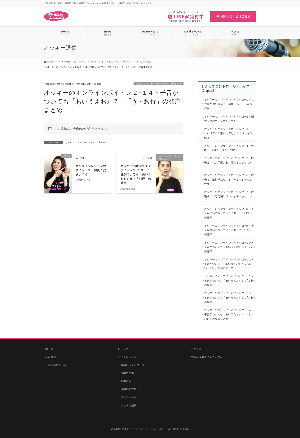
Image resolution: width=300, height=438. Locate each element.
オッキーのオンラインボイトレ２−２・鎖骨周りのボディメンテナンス (229, 118)
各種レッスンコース (132, 365)
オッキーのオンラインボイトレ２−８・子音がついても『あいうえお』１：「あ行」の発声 (229, 213)
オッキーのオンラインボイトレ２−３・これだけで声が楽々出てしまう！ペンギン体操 (229, 133)
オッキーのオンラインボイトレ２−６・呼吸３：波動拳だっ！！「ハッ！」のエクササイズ (229, 179)
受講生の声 (127, 373)
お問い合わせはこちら (233, 16)
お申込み (126, 381)
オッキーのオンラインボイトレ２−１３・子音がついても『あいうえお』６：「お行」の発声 (135, 174)
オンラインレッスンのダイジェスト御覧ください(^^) (90, 170)
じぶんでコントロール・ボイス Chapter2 (158, 83)
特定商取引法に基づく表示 (207, 357)
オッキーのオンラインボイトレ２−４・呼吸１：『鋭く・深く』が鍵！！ (229, 148)
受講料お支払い (130, 389)
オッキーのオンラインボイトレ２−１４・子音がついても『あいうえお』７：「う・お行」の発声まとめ (229, 314)
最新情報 (50, 357)
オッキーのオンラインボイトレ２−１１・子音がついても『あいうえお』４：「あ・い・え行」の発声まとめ (229, 263)
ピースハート (126, 349)
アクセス (196, 349)
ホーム (49, 349)
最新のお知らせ (57, 365)
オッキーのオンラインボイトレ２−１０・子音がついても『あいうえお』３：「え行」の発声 (229, 247)
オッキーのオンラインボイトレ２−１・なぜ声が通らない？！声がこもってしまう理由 (229, 103)
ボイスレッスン (127, 357)
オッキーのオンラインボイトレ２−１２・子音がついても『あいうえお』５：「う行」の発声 (229, 280)
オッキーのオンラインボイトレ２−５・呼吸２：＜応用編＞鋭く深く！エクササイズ (229, 162)
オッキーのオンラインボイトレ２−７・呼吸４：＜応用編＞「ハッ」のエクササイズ (229, 196)
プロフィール (129, 397)
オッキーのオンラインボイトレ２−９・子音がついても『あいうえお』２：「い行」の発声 (229, 230)
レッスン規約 (129, 405)
